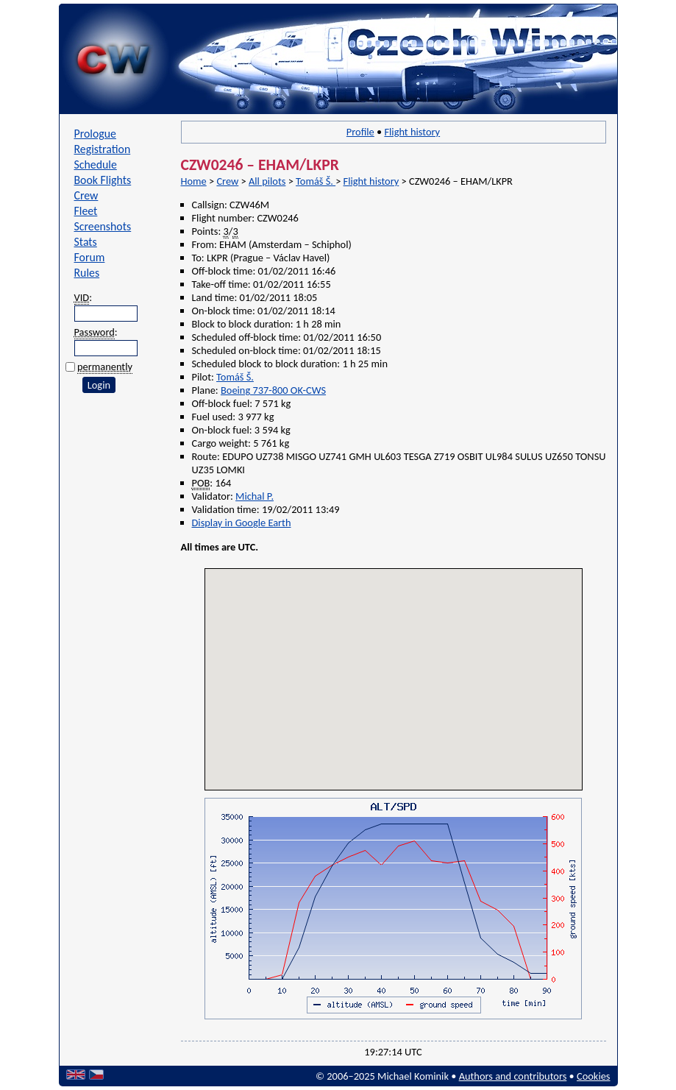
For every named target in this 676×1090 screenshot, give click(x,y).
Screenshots (103, 226)
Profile (360, 131)
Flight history (412, 131)
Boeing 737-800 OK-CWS (273, 390)
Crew (86, 195)
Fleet (86, 211)
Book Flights (103, 180)
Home (194, 181)
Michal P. (254, 496)
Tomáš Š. (315, 181)
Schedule (95, 164)
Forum (89, 257)
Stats (85, 242)
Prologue (95, 134)
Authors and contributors (513, 1076)
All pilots (267, 181)
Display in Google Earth (241, 522)
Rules (87, 273)
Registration (102, 149)
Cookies (593, 1076)
